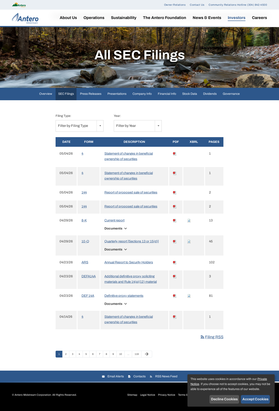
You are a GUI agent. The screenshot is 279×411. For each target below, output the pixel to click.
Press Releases (90, 96)
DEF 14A (88, 298)
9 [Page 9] (114, 358)
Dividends (210, 96)
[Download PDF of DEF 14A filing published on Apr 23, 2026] (175, 298)
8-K (84, 223)
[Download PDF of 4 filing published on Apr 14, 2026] (175, 319)
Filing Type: (63, 118)
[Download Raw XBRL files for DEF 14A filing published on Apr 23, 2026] (189, 298)
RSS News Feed (166, 379)
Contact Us (197, 4)
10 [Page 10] (121, 358)
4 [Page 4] (80, 358)
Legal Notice (147, 397)
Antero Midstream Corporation (33, 397)
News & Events (207, 18)
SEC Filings (66, 96)
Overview (45, 96)
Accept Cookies (255, 399)
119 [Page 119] (137, 358)
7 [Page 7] (101, 358)
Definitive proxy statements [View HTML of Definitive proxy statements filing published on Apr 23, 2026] (123, 298)
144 (84, 195)
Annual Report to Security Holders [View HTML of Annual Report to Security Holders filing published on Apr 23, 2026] (128, 265)
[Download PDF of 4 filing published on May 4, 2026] (175, 156)
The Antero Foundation (164, 18)
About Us (68, 18)
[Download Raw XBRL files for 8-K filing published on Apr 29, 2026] (189, 223)
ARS (85, 265)
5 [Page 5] (87, 358)
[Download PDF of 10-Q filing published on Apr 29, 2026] (175, 244)
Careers (259, 18)
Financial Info (167, 96)
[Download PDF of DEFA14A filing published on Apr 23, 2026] (175, 279)
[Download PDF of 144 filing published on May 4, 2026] (175, 195)
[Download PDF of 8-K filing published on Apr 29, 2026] (175, 223)
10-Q (85, 244)
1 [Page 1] (60, 358)
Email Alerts (115, 379)
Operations (93, 18)
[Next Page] (146, 357)
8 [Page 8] (107, 358)
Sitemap (132, 397)
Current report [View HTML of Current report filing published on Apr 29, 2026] (114, 223)
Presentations (116, 96)
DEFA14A (89, 279)
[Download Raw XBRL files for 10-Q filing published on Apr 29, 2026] (189, 244)
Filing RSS (211, 340)
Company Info (142, 96)
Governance (231, 96)
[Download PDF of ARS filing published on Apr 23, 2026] (175, 265)
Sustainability (123, 18)
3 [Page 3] (74, 358)
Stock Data (189, 96)
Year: (117, 118)
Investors (236, 18)
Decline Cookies (224, 399)
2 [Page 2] (67, 358)
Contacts (139, 379)
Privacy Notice (166, 397)
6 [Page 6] (94, 358)
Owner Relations (174, 4)
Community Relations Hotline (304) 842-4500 (238, 4)
